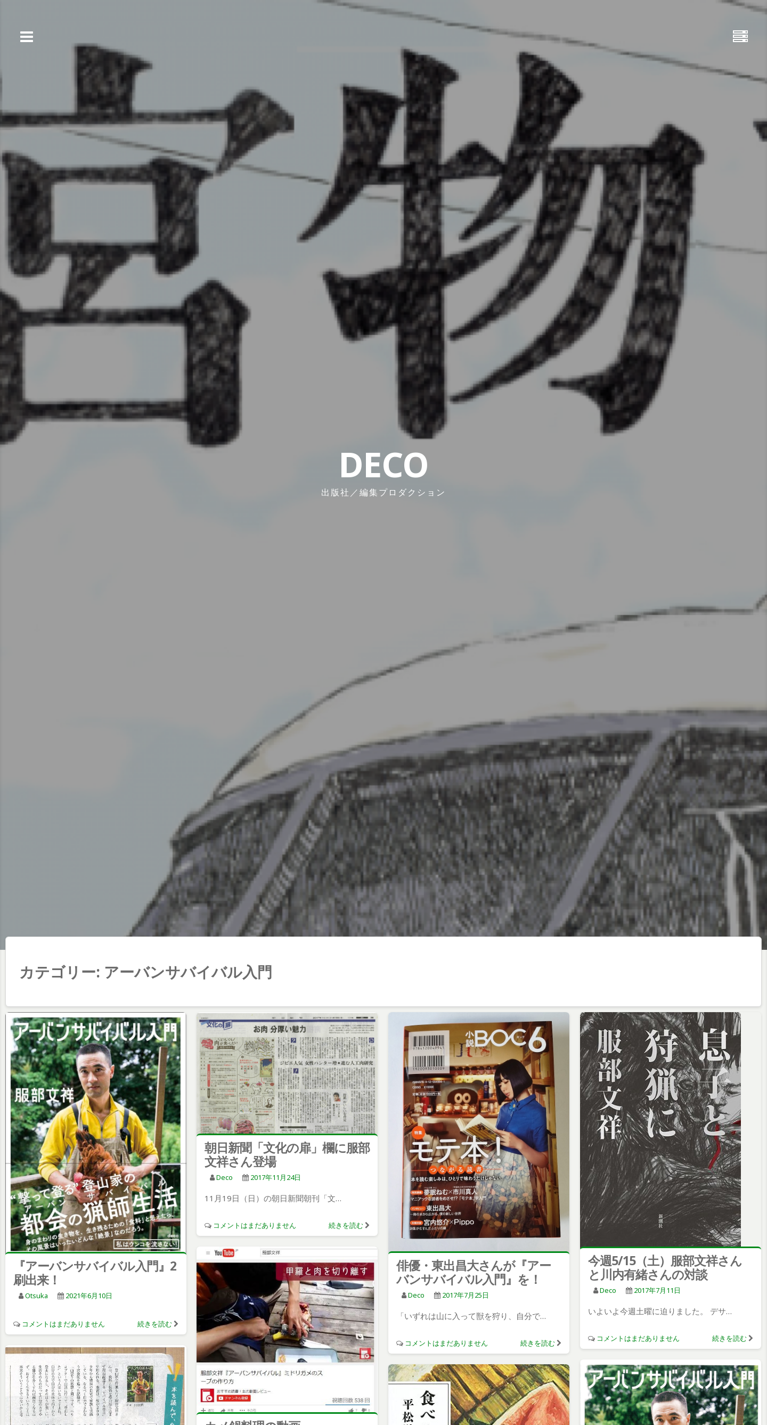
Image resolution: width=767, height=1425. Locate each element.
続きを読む (154, 1324)
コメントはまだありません (63, 1324)
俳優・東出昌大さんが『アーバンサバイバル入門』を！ (473, 1272)
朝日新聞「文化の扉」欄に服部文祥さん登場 (287, 1154)
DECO (383, 464)
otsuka (36, 1295)
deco (224, 1177)
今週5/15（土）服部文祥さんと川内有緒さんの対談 (665, 1267)
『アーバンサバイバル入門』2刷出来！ (94, 1272)
